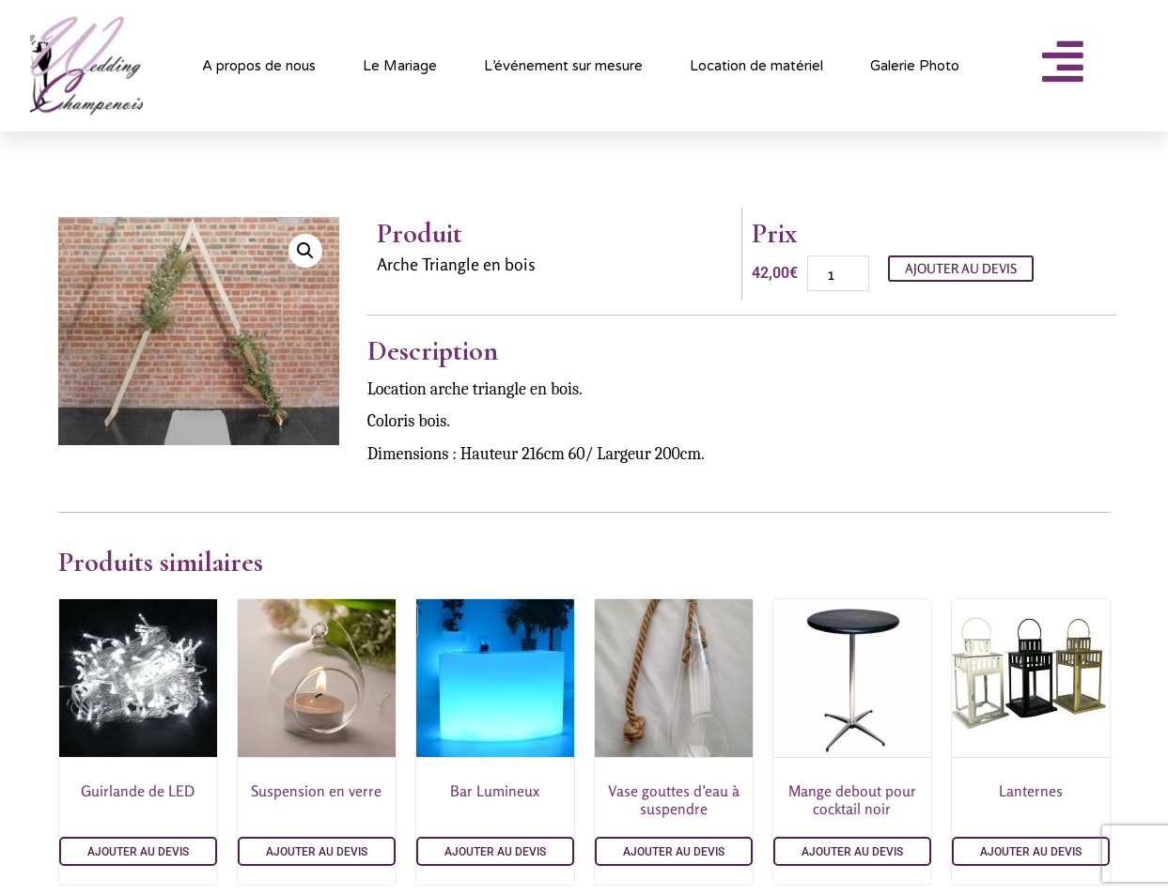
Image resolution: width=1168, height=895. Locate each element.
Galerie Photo (914, 65)
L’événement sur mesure (563, 65)
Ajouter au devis (961, 268)
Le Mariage (400, 65)
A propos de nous (259, 65)
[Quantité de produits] (837, 273)
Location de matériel (756, 65)
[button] (305, 251)
